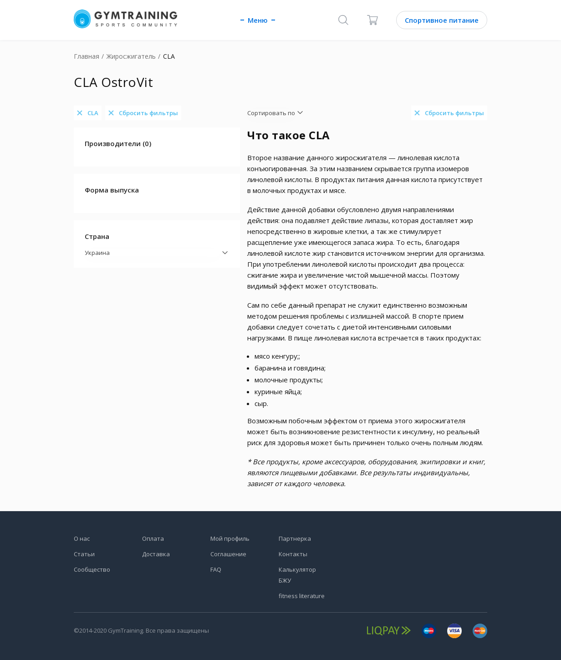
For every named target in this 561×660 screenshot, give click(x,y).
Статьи (84, 554)
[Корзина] (372, 20)
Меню (258, 20)
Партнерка (295, 538)
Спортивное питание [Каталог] (442, 20)
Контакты (293, 554)
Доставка (156, 554)
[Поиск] (343, 20)
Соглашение (228, 554)
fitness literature (302, 596)
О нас (82, 538)
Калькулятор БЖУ (297, 574)
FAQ (215, 569)
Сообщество (92, 569)
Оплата (153, 538)
